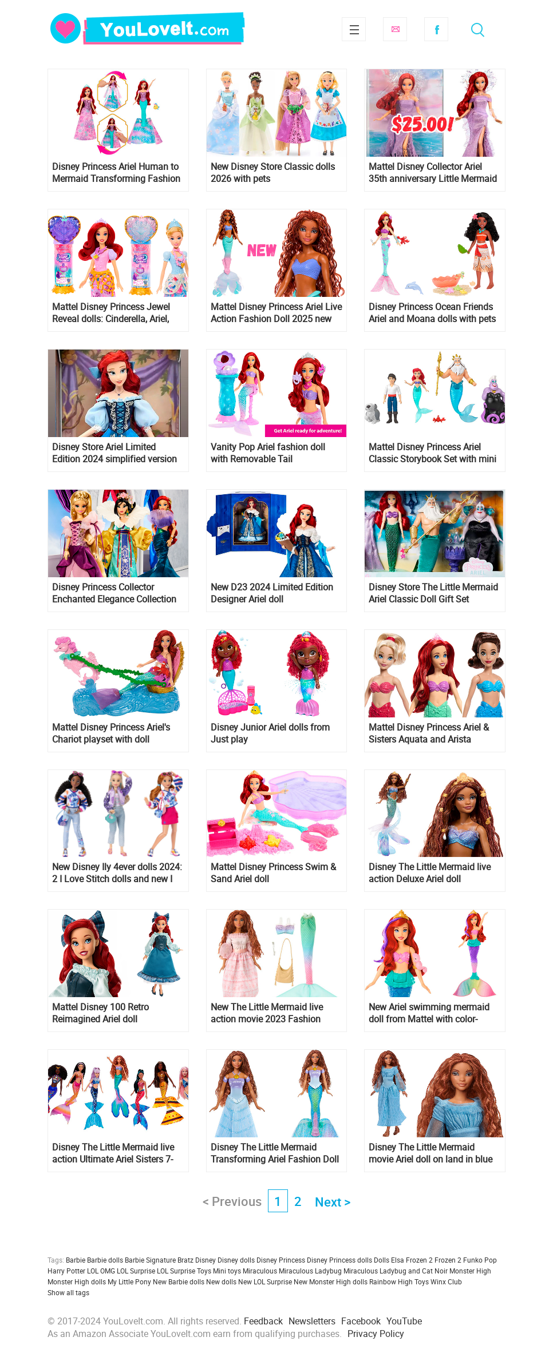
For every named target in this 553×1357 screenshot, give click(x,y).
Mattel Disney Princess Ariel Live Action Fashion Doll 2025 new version (276, 313)
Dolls (381, 1259)
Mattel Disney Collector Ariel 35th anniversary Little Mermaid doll (433, 173)
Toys (421, 1281)
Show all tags (68, 1292)
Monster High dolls (77, 1281)
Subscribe (395, 29)
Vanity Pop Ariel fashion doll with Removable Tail (268, 453)
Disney (205, 1259)
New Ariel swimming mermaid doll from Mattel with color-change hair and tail (429, 1013)
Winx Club (446, 1281)
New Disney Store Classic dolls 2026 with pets (273, 173)
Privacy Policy (375, 1333)
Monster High (470, 1270)
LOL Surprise (136, 1270)
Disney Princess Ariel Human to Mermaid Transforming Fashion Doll (116, 173)
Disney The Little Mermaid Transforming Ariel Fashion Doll (275, 1153)
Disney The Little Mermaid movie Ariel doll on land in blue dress (430, 1153)
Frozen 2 (447, 1259)
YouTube (404, 1321)
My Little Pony (129, 1281)
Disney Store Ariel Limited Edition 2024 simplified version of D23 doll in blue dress (114, 453)
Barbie (75, 1259)
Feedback (263, 1321)
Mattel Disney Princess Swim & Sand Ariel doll (273, 873)
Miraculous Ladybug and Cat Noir (395, 1270)
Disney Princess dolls (339, 1259)
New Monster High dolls (331, 1281)
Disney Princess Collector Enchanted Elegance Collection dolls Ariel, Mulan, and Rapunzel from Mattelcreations (116, 593)
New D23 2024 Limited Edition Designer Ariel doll (272, 593)
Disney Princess (280, 1259)
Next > (332, 1201)
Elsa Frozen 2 (412, 1259)
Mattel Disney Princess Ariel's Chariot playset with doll (111, 733)
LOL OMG (101, 1270)
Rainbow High (391, 1281)
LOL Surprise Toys (184, 1270)
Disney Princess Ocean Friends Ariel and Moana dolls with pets (432, 313)
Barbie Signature (150, 1259)
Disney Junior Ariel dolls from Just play (270, 733)
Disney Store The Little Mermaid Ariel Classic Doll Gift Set (433, 593)
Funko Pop (480, 1259)
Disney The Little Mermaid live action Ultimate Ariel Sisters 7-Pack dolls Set (113, 1153)
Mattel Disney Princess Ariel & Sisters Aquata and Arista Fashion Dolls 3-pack (429, 733)
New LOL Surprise (265, 1281)
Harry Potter (66, 1270)
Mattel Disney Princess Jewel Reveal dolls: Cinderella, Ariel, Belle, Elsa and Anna (111, 313)
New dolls (221, 1281)
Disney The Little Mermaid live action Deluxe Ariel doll (430, 873)
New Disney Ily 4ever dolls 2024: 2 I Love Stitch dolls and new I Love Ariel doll (117, 873)
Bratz (185, 1259)
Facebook (436, 29)
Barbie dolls (105, 1259)
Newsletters (312, 1321)
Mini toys (227, 1270)
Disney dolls (236, 1259)
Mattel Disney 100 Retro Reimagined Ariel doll (100, 1013)
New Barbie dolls (178, 1281)
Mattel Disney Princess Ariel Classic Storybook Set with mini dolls (432, 453)
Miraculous (260, 1270)
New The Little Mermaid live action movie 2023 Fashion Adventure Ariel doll (267, 1013)
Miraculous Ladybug (310, 1270)
